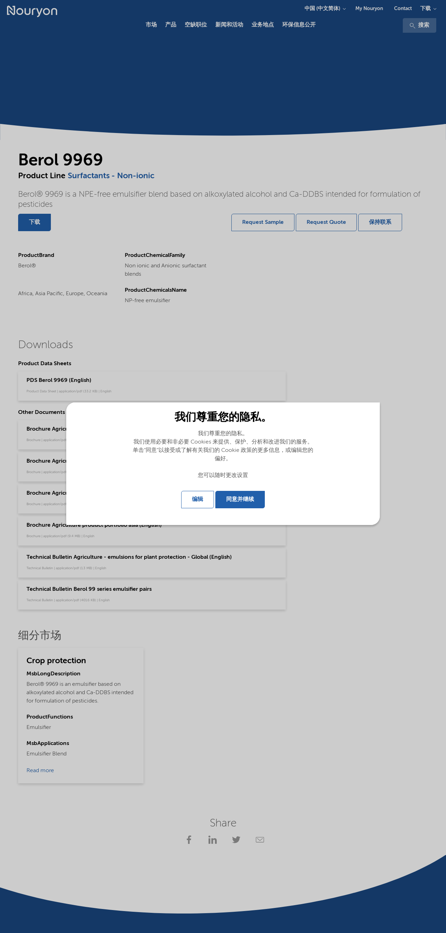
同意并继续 (240, 499)
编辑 (197, 499)
